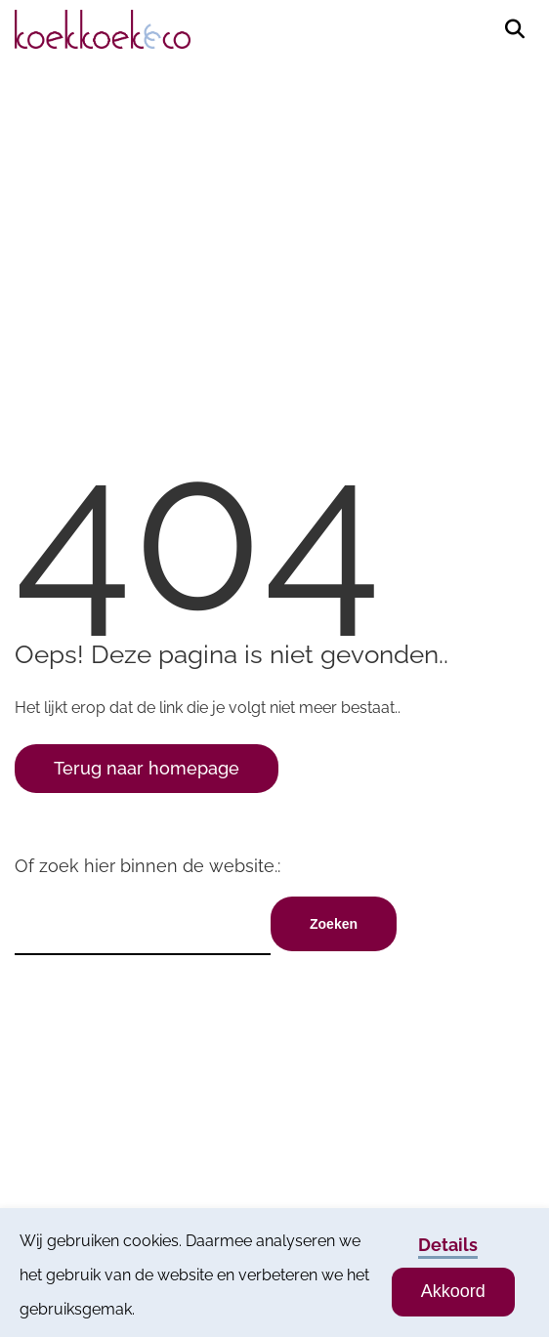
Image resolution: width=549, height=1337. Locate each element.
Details (448, 1244)
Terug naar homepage (146, 768)
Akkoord (453, 1291)
